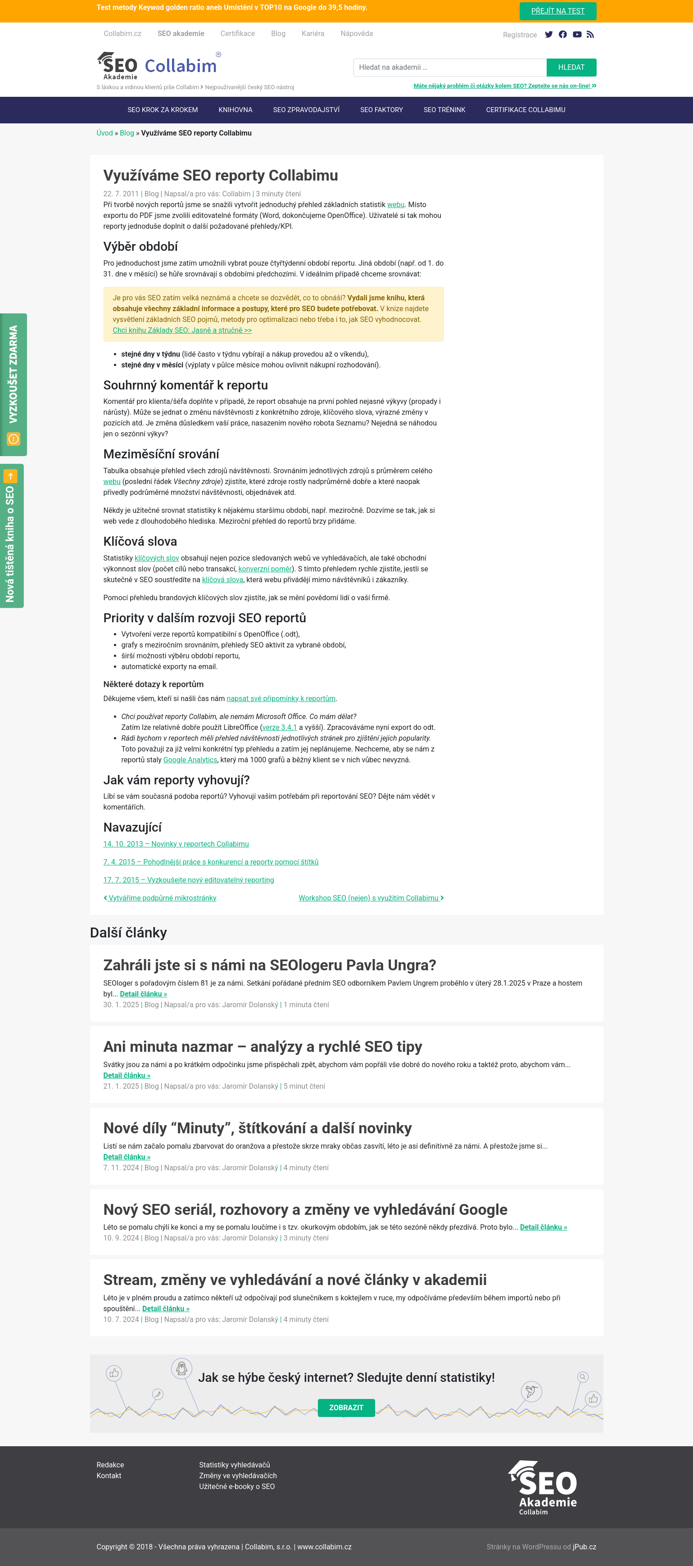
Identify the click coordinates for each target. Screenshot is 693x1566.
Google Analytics (190, 760)
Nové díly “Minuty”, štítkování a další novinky (258, 1128)
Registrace (520, 35)
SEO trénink (445, 110)
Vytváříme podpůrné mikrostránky (160, 898)
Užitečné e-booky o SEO (237, 1486)
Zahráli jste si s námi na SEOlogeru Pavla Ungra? (270, 965)
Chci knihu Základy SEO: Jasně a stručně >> (182, 330)
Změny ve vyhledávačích (238, 1475)
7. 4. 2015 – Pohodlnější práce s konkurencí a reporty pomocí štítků (211, 862)
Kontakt (109, 1475)
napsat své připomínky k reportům (281, 698)
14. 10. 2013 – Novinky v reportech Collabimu (176, 844)
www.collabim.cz (324, 1547)
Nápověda (356, 33)
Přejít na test (558, 11)
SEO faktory (381, 110)
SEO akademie (181, 33)
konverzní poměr (265, 569)
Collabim (236, 194)
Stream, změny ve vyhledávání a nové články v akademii (295, 1280)
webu (395, 204)
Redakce (110, 1465)
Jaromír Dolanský (250, 1004)
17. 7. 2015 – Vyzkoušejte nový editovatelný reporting (189, 880)
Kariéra (313, 33)
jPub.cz (584, 1547)
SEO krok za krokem (162, 110)
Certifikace (238, 33)
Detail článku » (143, 994)
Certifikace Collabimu (526, 110)
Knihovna (236, 110)
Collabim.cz (122, 33)
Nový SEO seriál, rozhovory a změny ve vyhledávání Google (306, 1209)
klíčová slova (222, 579)
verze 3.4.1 (280, 727)
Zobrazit (347, 1407)
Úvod (105, 133)
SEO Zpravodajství (306, 110)
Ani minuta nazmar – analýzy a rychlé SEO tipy (263, 1046)
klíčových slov (157, 558)
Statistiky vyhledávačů (234, 1465)
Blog (278, 33)
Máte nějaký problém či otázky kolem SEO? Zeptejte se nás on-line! (505, 85)
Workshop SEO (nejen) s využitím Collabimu (371, 898)
